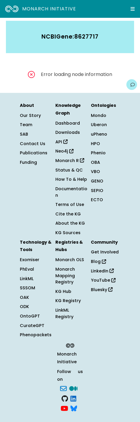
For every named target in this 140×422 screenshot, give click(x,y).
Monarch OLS (69, 260)
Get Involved (105, 252)
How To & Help (71, 179)
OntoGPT (30, 316)
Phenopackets (36, 335)
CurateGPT (32, 326)
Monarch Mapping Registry (65, 275)
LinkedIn (102, 271)
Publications (33, 153)
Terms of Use (69, 204)
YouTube (103, 280)
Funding (28, 162)
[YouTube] (64, 408)
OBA (95, 162)
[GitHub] (65, 398)
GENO (97, 181)
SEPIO (97, 190)
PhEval (27, 269)
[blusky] (73, 408)
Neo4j (64, 151)
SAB (24, 134)
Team (26, 125)
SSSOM (27, 288)
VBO (95, 171)
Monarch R (69, 161)
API (61, 142)
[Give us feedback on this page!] (131, 84)
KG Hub (63, 291)
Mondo (98, 115)
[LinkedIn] (73, 398)
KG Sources (68, 233)
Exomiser (29, 260)
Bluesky (101, 290)
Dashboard (67, 123)
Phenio (98, 153)
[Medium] (73, 388)
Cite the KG (68, 214)
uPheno (99, 134)
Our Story (30, 115)
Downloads (67, 132)
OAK (24, 297)
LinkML (26, 279)
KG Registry (68, 301)
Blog (98, 261)
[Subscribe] (63, 388)
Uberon (99, 125)
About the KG (70, 223)
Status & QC (69, 170)
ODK (24, 307)
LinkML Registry (64, 313)
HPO (95, 144)
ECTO (97, 200)
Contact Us (32, 144)
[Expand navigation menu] (132, 8)
